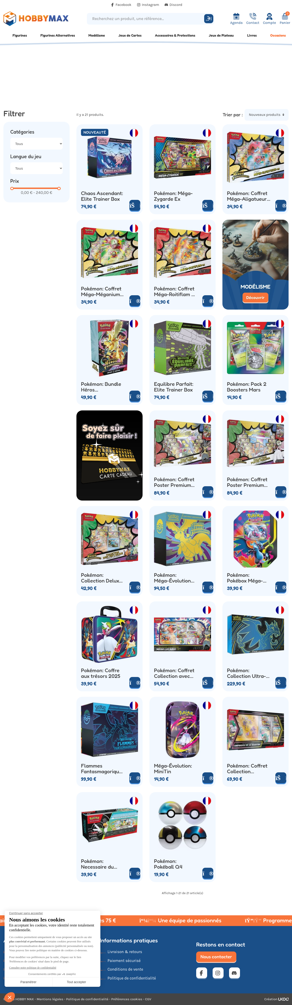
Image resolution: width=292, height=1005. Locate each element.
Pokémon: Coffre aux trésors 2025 (100, 673)
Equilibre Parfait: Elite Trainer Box (173, 386)
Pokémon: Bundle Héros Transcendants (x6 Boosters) (102, 386)
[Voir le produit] (280, 205)
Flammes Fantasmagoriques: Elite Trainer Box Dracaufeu (102, 768)
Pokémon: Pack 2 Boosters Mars (246, 386)
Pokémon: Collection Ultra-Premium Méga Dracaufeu (246, 673)
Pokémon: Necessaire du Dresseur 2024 (98, 864)
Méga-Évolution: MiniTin (173, 768)
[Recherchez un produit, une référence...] (146, 18)
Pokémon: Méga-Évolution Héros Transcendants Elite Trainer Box (173, 577)
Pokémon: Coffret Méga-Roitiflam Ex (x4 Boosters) (175, 291)
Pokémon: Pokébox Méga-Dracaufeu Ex (245, 577)
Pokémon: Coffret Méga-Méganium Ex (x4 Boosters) (101, 291)
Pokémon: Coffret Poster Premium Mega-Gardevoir (247, 482)
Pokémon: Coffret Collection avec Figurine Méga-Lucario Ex (174, 673)
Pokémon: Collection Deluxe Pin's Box (101, 577)
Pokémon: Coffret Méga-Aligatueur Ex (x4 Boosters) (247, 196)
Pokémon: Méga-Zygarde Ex (173, 196)
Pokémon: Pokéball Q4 (168, 864)
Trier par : (233, 114)
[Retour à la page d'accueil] (36, 19)
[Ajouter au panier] (134, 205)
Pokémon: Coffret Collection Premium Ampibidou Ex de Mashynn (247, 768)
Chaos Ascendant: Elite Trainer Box (102, 196)
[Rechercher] (208, 18)
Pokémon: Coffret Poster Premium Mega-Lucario (174, 482)
